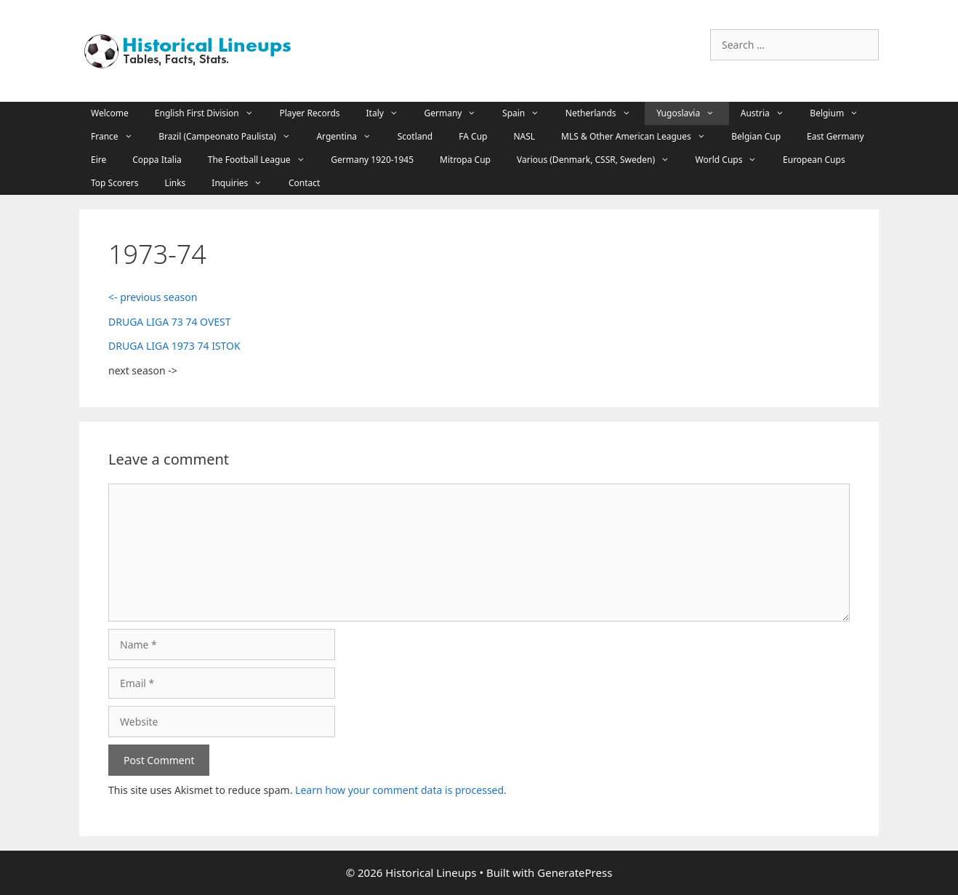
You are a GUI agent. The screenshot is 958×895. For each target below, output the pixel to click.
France (119, 136)
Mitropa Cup (465, 159)
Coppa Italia (157, 159)
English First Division (211, 113)
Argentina (350, 136)
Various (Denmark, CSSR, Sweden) (600, 160)
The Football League (263, 160)
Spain (528, 113)
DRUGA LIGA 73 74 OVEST (169, 322)
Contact (304, 183)
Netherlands (605, 113)
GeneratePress (574, 872)
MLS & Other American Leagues (640, 136)
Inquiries (244, 183)
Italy (389, 113)
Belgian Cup (756, 136)
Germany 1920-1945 (372, 159)
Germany (457, 113)
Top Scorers (114, 183)
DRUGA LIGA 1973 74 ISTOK (174, 346)
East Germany (835, 136)
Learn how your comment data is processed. (401, 790)
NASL (524, 136)
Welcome (110, 113)
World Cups (733, 160)
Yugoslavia (692, 113)
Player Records (309, 113)
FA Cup (473, 136)
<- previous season (152, 297)
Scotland (415, 136)
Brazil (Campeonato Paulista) (231, 136)
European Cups (814, 159)
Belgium (841, 113)
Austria (770, 113)
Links (174, 183)
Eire (98, 159)
